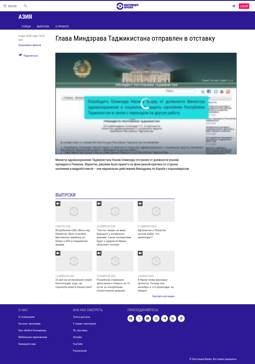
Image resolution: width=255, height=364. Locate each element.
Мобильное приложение (32, 337)
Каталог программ (29, 323)
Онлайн (77, 337)
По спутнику (80, 330)
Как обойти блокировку (32, 330)
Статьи (26, 26)
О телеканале (26, 317)
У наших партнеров (84, 323)
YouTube (78, 343)
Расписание (80, 350)
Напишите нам (27, 343)
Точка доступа (81, 317)
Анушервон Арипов (29, 45)
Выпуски (43, 26)
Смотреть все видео (163, 296)
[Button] (28, 56)
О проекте (62, 26)
